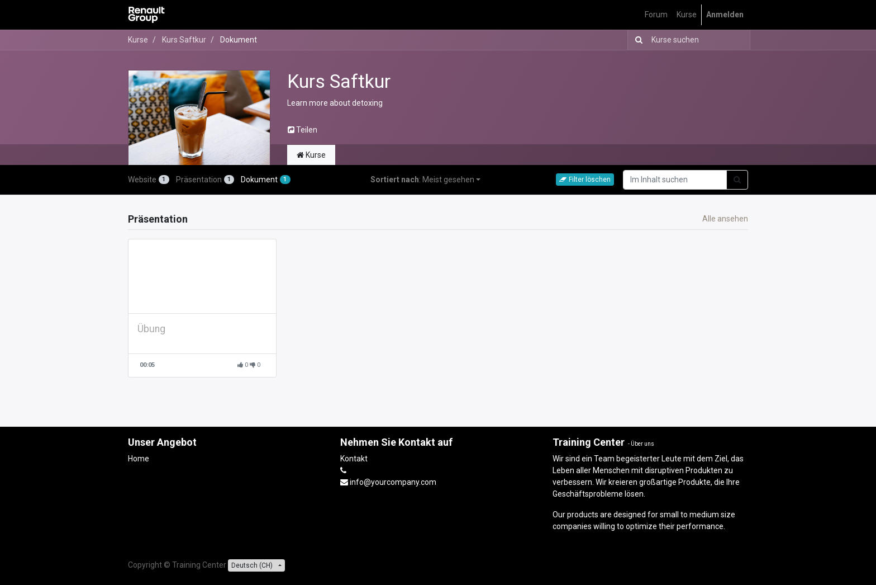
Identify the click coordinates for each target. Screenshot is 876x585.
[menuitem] (656, 14)
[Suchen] (636, 40)
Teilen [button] (302, 129)
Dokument (266, 179)
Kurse (138, 39)
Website (148, 179)
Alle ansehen (725, 218)
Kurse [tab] (311, 154)
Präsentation (205, 179)
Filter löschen (585, 179)
